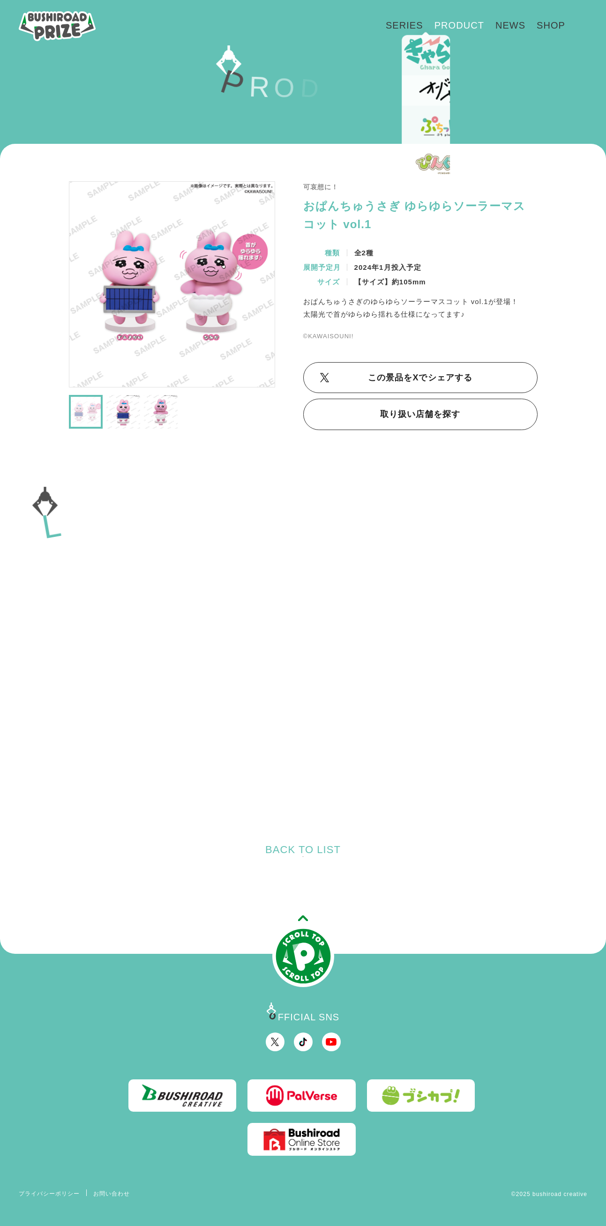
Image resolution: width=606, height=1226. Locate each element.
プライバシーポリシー (49, 1193)
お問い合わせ (111, 1193)
